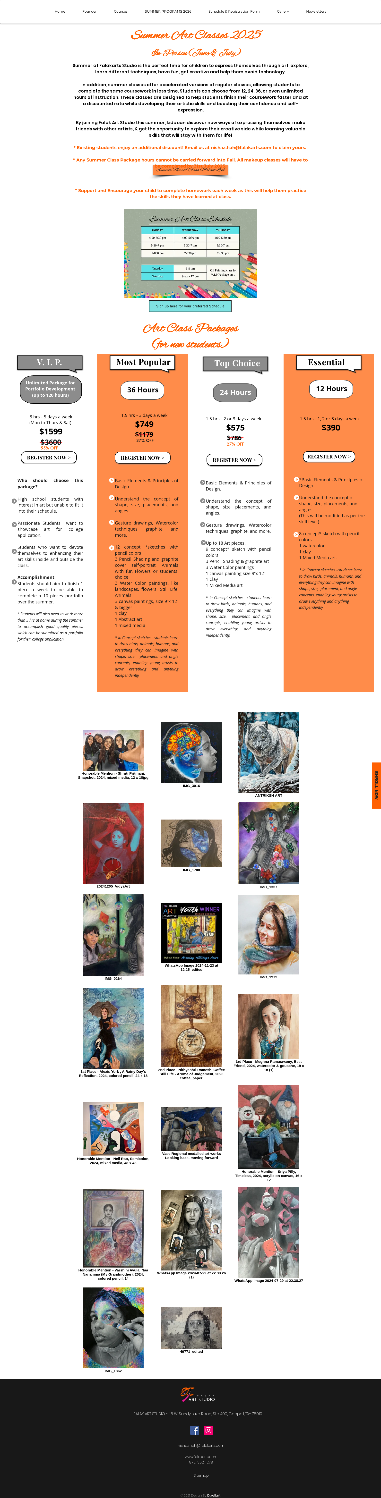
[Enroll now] (376, 785)
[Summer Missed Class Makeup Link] (190, 170)
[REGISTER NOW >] (49, 457)
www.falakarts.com (201, 1456)
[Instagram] (208, 1430)
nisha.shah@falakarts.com (241, 147)
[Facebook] (194, 1430)
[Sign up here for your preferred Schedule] (190, 306)
